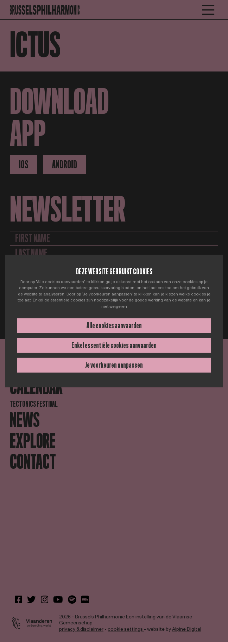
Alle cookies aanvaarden (114, 325)
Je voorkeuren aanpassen (114, 365)
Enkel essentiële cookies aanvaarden (114, 345)
